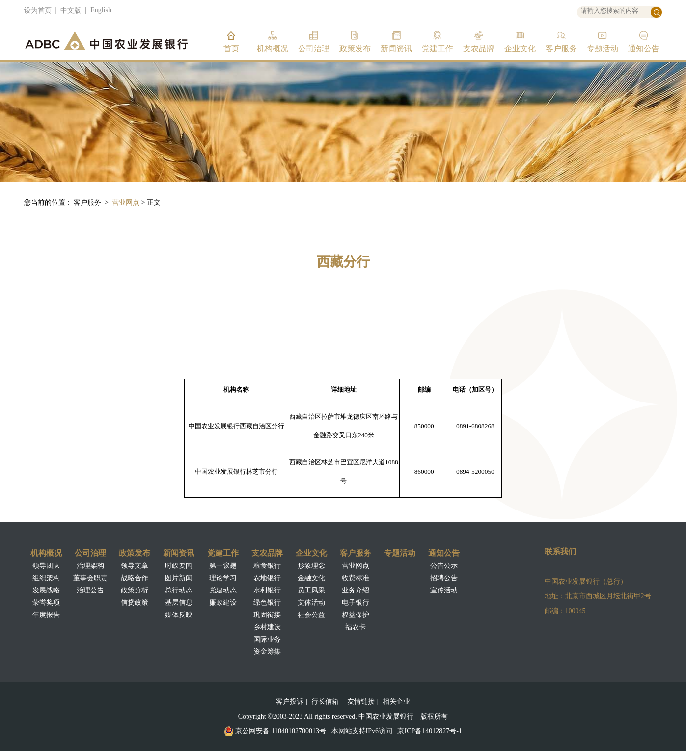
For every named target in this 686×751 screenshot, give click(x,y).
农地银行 (267, 578)
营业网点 (125, 202)
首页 (231, 48)
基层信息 (178, 602)
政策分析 (134, 590)
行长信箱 (325, 701)
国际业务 (267, 639)
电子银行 (355, 602)
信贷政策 (134, 602)
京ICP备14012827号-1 (429, 731)
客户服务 (561, 48)
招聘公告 (444, 578)
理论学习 (223, 578)
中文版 (70, 10)
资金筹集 (267, 651)
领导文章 (134, 565)
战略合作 (134, 578)
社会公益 (311, 614)
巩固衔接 (267, 614)
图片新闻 (178, 578)
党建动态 (223, 590)
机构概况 (272, 48)
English (100, 10)
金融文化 (311, 578)
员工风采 (311, 590)
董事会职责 (90, 578)
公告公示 (444, 565)
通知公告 (643, 48)
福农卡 (355, 627)
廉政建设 (223, 602)
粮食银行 (267, 565)
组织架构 (46, 578)
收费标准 (355, 578)
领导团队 (46, 565)
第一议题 (223, 565)
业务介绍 (355, 590)
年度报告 (46, 614)
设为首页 (38, 10)
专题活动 (602, 48)
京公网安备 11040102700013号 (280, 731)
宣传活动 (444, 590)
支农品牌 (478, 48)
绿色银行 (267, 602)
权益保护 (355, 614)
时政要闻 (178, 565)
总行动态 (178, 590)
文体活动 (311, 602)
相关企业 (396, 701)
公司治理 (313, 48)
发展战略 (46, 590)
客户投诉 (289, 701)
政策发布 (355, 48)
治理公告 (90, 590)
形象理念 (311, 565)
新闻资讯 (396, 48)
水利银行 (267, 590)
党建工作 (437, 48)
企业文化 (520, 48)
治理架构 (90, 565)
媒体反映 (178, 614)
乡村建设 (267, 627)
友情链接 (361, 701)
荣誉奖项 (46, 602)
